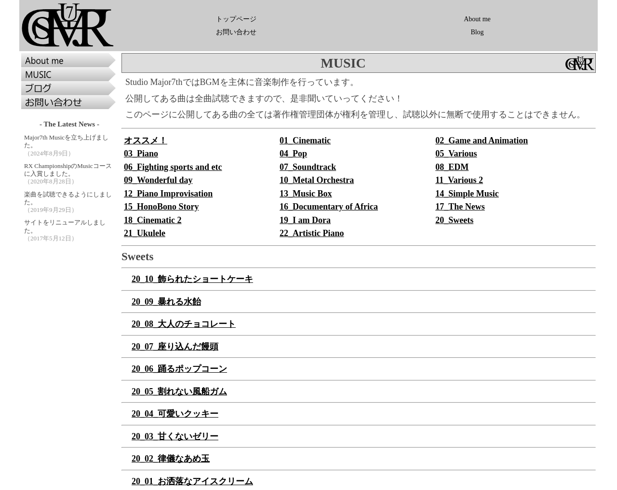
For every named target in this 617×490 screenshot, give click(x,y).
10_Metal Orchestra (317, 180)
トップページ (236, 19)
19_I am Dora (305, 220)
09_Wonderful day (158, 180)
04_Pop (293, 153)
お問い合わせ (236, 32)
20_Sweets (454, 220)
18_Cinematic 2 (152, 220)
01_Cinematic (305, 140)
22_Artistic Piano (312, 233)
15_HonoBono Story (161, 206)
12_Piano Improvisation (168, 193)
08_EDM (452, 167)
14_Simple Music (467, 193)
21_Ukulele (144, 233)
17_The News (460, 206)
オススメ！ (145, 140)
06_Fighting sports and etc (173, 167)
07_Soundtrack (308, 167)
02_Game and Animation (481, 140)
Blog (476, 32)
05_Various (456, 153)
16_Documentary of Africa (329, 206)
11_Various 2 (459, 180)
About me (477, 19)
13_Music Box (306, 193)
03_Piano (141, 153)
